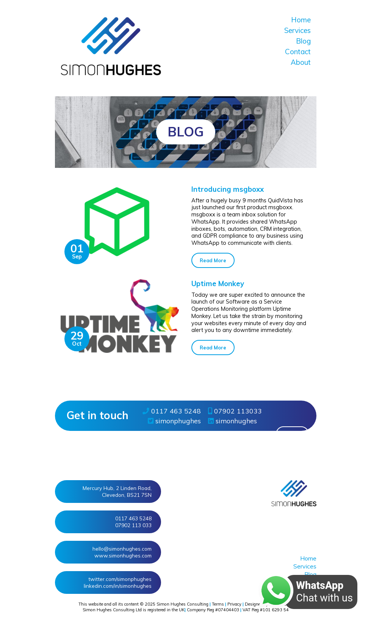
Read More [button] (213, 260)
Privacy (234, 604)
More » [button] (292, 434)
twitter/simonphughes (120, 579)
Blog (303, 40)
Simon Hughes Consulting (182, 604)
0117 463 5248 (171, 411)
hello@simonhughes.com (122, 548)
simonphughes (174, 420)
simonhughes (232, 420)
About (301, 62)
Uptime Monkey (217, 283)
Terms (218, 604)
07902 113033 (235, 411)
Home (301, 19)
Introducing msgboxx (227, 189)
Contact (298, 51)
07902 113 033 (133, 525)
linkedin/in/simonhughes (118, 585)
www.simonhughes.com (123, 555)
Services (297, 30)
